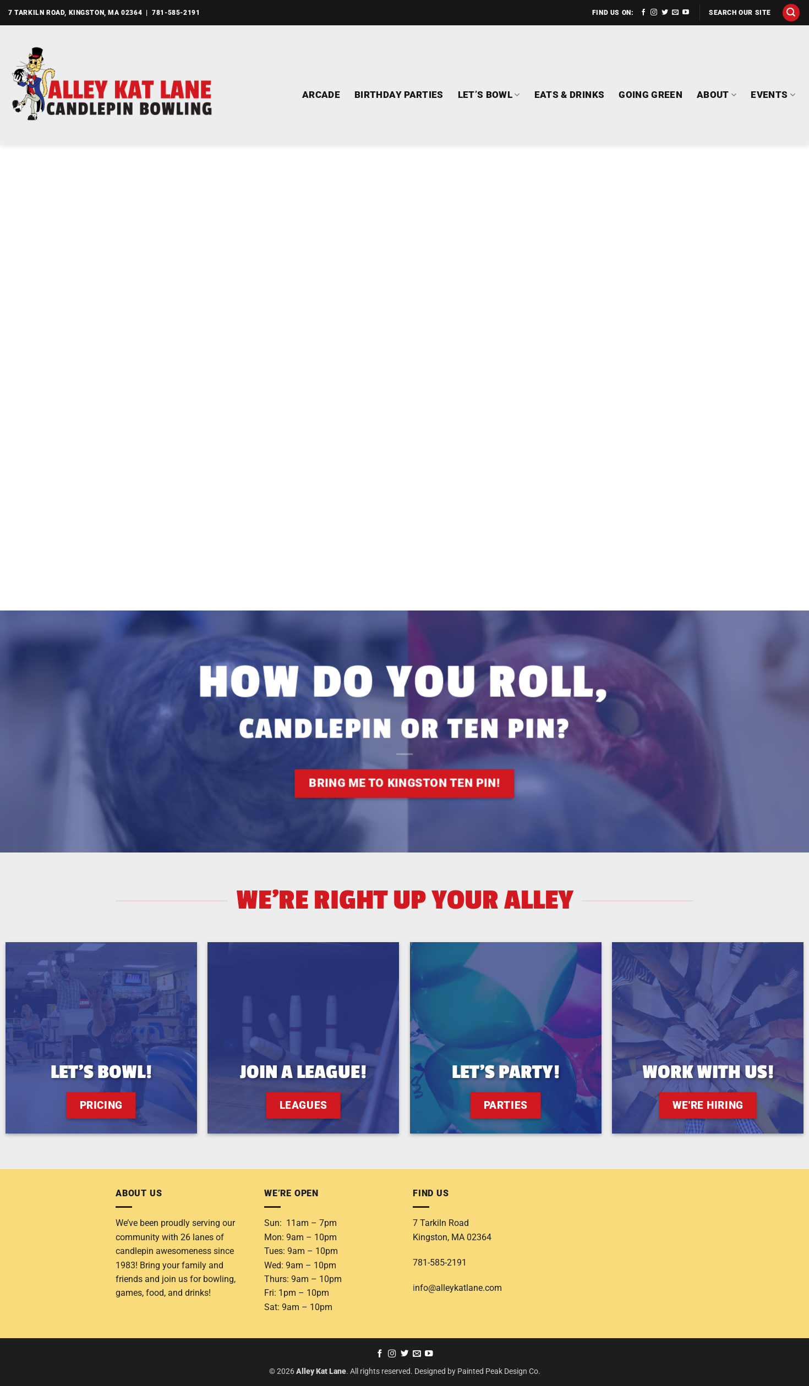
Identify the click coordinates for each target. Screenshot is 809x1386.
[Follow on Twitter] (665, 12)
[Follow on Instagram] (654, 12)
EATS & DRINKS (569, 94)
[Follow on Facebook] (643, 12)
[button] (791, 12)
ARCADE (321, 94)
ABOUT (716, 95)
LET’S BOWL (489, 95)
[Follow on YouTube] (685, 12)
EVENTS (773, 95)
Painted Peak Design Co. (498, 1371)
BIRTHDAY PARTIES (399, 94)
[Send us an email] (675, 12)
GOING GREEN (650, 94)
